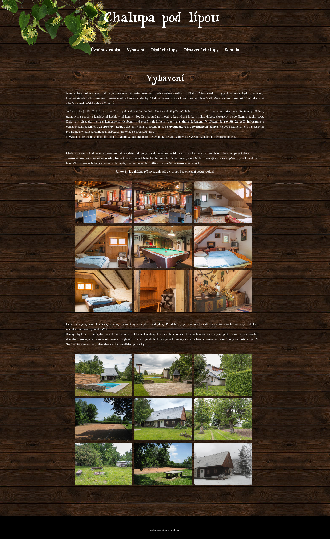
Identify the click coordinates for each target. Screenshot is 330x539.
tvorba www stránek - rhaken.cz (164, 530)
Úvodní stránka (105, 49)
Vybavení (135, 49)
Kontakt (232, 49)
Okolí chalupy (163, 49)
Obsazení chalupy (201, 49)
